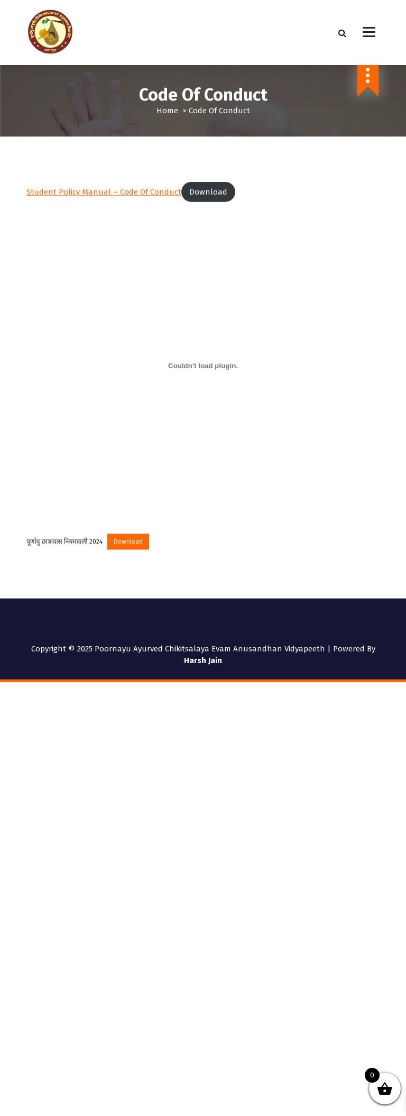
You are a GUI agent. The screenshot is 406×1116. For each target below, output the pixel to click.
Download (208, 203)
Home (167, 110)
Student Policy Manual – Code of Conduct (103, 203)
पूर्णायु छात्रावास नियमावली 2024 (64, 553)
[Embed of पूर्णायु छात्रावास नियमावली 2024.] (203, 378)
